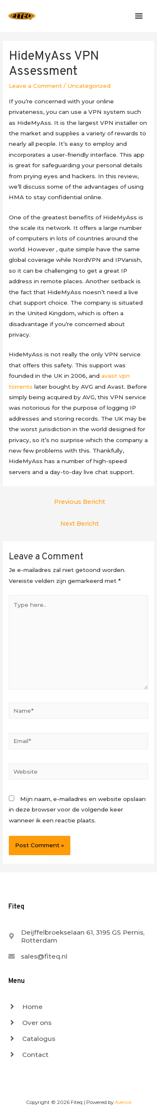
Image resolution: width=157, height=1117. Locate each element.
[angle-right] (25, 1007)
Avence (123, 1102)
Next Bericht (79, 523)
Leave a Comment (35, 85)
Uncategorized (89, 85)
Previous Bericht (79, 502)
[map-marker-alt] (78, 936)
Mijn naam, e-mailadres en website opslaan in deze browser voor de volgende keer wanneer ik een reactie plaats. (77, 810)
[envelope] (37, 956)
